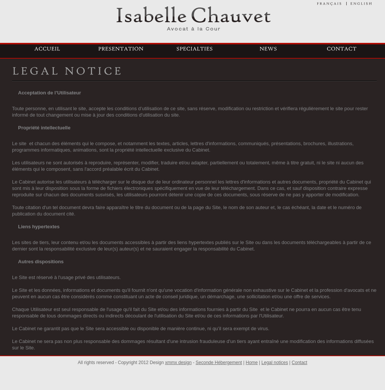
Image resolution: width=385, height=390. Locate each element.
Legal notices (274, 362)
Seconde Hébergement (219, 362)
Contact (299, 362)
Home (252, 362)
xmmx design (178, 362)
